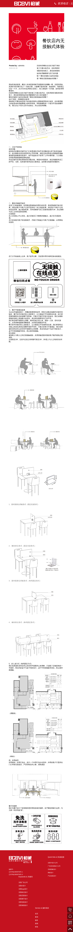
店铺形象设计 (52, 869)
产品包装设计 (52, 876)
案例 (63, 10)
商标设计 (50, 872)
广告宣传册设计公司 (54, 866)
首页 (54, 10)
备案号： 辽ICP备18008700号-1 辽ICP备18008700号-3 (16, 872)
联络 (36, 927)
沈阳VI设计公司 (52, 863)
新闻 (36, 923)
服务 (36, 920)
